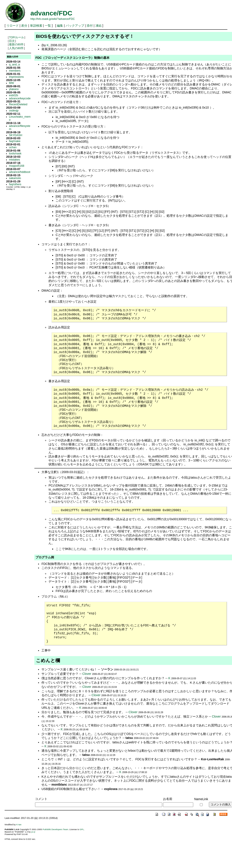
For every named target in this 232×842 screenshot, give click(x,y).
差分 (24, 25)
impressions (16, 76)
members (14, 70)
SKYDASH (15, 135)
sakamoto (15, 178)
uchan (13, 147)
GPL (82, 829)
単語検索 (36, 25)
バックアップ (75, 25)
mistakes (14, 159)
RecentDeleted (18, 104)
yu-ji (33, 832)
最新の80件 (16, 44)
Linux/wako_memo (20, 118)
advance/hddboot (19, 172)
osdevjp (14, 110)
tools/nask (15, 153)
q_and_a (14, 64)
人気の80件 (16, 48)
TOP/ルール (16, 37)
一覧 (48, 25)
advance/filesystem (19, 127)
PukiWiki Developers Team (55, 829)
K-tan (18, 824)
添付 (90, 25)
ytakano (14, 89)
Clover (86, 673)
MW (11, 83)
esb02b (13, 95)
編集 (60, 25)
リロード (12, 25)
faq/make (14, 141)
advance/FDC (51, 13)
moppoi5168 (16, 165)
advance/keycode (20, 98)
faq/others (15, 184)
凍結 (98, 25)
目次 (12, 41)
